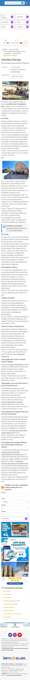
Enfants (3, 511)
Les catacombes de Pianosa (10, 604)
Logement (23, 17)
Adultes (3, 505)
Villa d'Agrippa (7, 597)
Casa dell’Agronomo (8, 607)
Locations (23, 27)
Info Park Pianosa (15, 72)
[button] (2, 3)
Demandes (15, 518)
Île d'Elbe (4, 49)
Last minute (7, 22)
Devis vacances (7, 17)
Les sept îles (7, 53)
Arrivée (3, 492)
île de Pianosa (17, 53)
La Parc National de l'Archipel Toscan (14, 51)
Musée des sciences (8, 610)
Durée (3, 499)
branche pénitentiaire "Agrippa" (12, 402)
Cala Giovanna (7, 594)
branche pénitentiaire (16, 364)
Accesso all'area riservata (14, 675)
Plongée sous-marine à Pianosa (11, 601)
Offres (23, 22)
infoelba (3, 673)
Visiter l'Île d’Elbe (14, 49)
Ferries (7, 27)
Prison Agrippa (7, 617)
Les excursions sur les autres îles (12, 614)
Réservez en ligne (17, 76)
